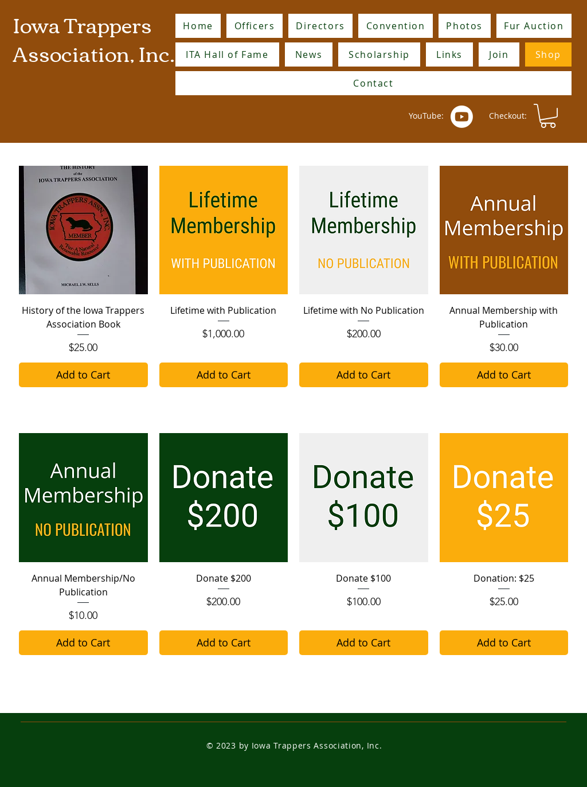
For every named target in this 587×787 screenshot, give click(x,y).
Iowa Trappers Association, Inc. (93, 38)
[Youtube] (462, 117)
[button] (548, 116)
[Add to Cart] (83, 375)
